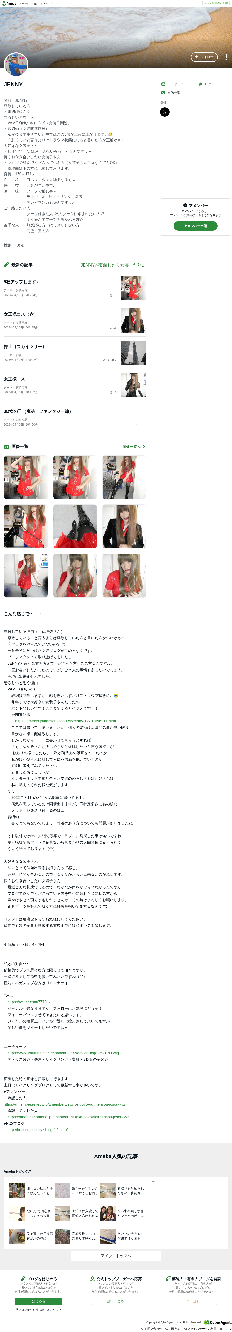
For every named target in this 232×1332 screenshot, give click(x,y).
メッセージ (172, 84)
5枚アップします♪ (21, 282)
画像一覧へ (134, 446)
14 (105, 360)
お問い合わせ (151, 1329)
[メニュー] (226, 57)
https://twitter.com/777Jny (29, 1002)
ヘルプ (226, 1329)
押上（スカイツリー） (25, 346)
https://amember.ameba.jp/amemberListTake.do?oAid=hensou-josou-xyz (68, 1117)
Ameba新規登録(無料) (216, 3)
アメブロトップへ (116, 1256)
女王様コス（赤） (21, 314)
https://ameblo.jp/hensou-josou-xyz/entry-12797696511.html (65, 721)
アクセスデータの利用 (200, 1329)
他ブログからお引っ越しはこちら (37, 1309)
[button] (204, 57)
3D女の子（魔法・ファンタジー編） (38, 411)
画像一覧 (170, 92)
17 (113, 295)
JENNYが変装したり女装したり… (113, 265)
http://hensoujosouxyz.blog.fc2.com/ (38, 1130)
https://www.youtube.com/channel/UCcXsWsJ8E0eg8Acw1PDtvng (63, 1053)
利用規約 (172, 1329)
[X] (165, 112)
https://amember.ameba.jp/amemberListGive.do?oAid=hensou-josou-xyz (64, 1104)
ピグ (204, 84)
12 (113, 392)
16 (113, 327)
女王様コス (14, 379)
